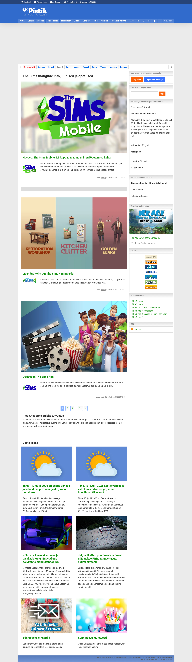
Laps (131, 21)
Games (31, 21)
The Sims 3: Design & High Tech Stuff (149, 314)
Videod (103, 67)
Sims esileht (29, 67)
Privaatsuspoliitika (152, 660)
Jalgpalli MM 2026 (87, 2)
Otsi (162, 94)
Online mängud (148, 243)
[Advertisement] (96, 43)
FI (149, 21)
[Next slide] (171, 67)
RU (138, 21)
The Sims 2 (137, 317)
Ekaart (76, 21)
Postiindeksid (70, 2)
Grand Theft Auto (118, 21)
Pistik (22, 21)
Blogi (143, 660)
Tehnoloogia (52, 21)
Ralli (96, 21)
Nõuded (76, 67)
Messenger (66, 21)
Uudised (41, 67)
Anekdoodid (55, 2)
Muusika (104, 21)
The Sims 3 (137, 304)
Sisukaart (168, 21)
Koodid (86, 67)
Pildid (94, 67)
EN (144, 21)
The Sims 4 (137, 301)
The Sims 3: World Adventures (146, 307)
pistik (103, 178)
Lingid (51, 67)
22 (80, 408)
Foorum (123, 67)
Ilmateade (26, 2)
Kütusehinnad (40, 2)
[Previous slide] (21, 67)
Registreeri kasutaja (154, 80)
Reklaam (169, 660)
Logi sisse (137, 80)
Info (67, 67)
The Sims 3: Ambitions (142, 311)
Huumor (40, 21)
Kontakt (162, 660)
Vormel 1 (86, 21)
